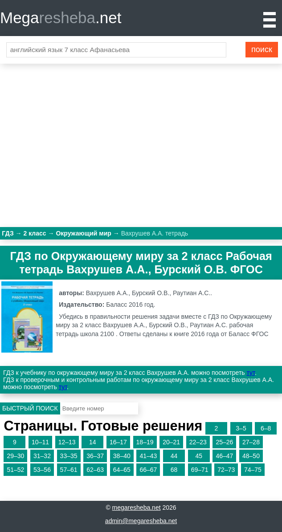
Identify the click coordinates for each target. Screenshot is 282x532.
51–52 (15, 469)
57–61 (69, 469)
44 (174, 455)
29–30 (15, 455)
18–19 (145, 442)
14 (92, 442)
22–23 (198, 442)
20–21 (171, 442)
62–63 (95, 469)
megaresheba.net (136, 507)
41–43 (148, 455)
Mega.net (60, 17)
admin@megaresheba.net (141, 520)
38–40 (122, 455)
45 (198, 455)
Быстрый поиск (30, 408)
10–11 (40, 442)
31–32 (42, 455)
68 (174, 469)
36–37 (95, 455)
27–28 (251, 442)
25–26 (224, 442)
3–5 (241, 428)
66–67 (148, 469)
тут (251, 372)
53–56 (42, 469)
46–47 (224, 455)
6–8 (266, 428)
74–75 (253, 469)
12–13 (67, 442)
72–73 (226, 469)
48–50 (251, 455)
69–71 (199, 469)
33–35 (69, 455)
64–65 (122, 469)
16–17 (118, 442)
